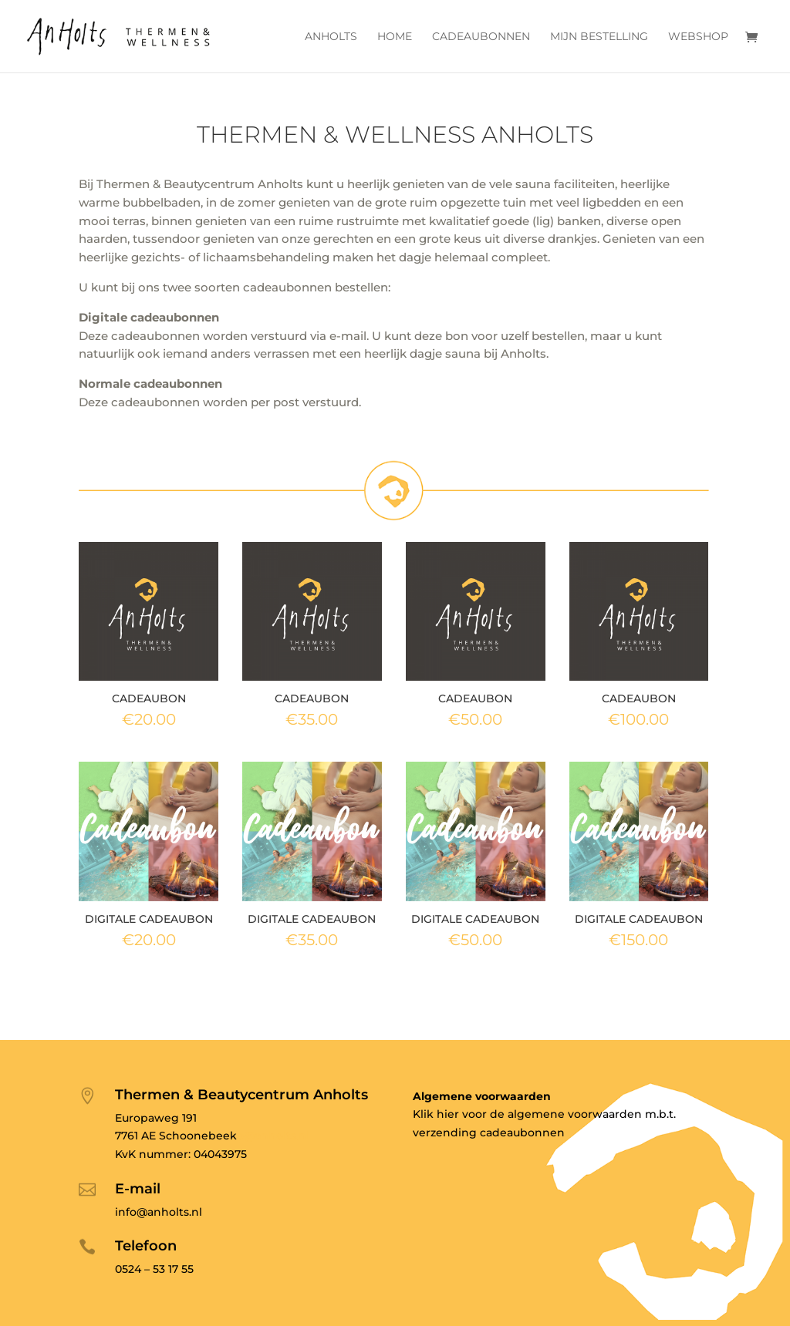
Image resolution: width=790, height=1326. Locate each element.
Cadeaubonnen (481, 37)
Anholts (331, 37)
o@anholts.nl (273, 1136)
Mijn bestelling (599, 37)
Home (394, 37)
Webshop (698, 37)
